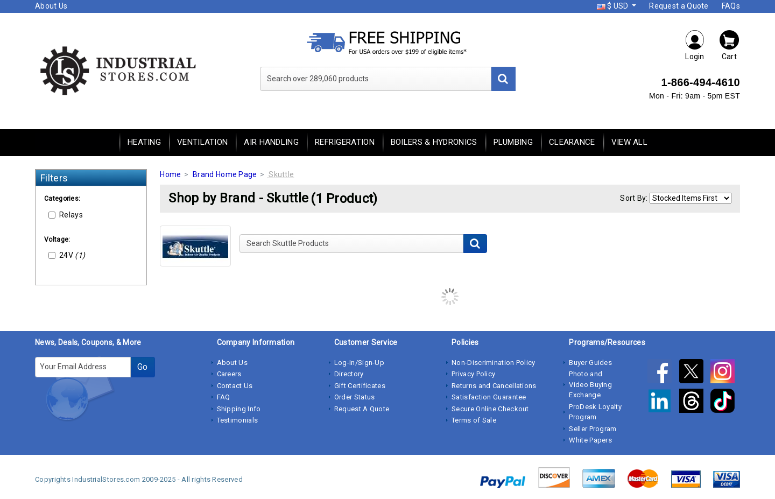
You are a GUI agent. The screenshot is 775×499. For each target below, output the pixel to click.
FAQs (731, 6)
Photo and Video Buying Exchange (590, 384)
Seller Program (592, 429)
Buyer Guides (590, 363)
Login (695, 45)
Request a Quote (679, 6)
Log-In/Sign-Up (359, 363)
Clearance (572, 142)
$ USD (613, 6)
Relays (65, 214)
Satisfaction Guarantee (489, 397)
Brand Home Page (225, 174)
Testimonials (237, 420)
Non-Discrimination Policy (494, 363)
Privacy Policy (473, 374)
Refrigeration (345, 142)
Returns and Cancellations (494, 386)
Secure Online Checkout (490, 409)
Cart (729, 45)
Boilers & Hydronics (434, 142)
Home (170, 174)
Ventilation (202, 142)
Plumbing (513, 142)
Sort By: (633, 198)
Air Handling (271, 142)
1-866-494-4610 (700, 82)
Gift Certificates (359, 386)
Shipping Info (239, 409)
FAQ (223, 397)
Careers (229, 374)
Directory (349, 374)
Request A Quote (362, 409)
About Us (51, 6)
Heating (144, 142)
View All (629, 142)
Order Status (354, 397)
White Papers (590, 440)
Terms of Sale (474, 420)
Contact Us (235, 386)
